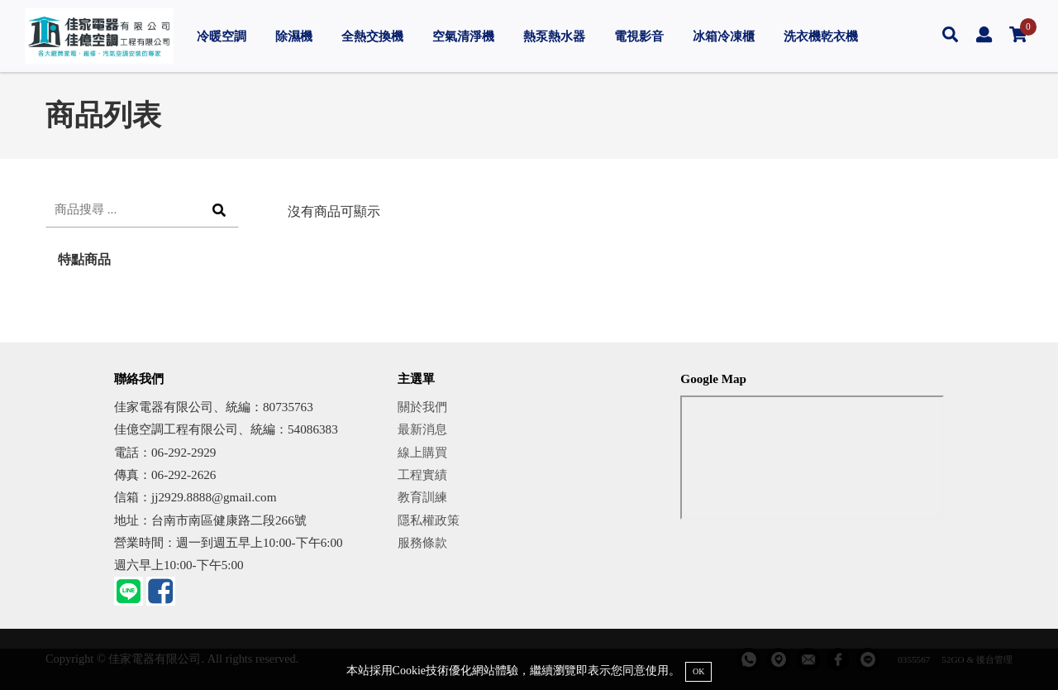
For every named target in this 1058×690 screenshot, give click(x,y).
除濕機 (293, 36)
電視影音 (639, 36)
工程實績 (422, 474)
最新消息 (422, 429)
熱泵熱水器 (554, 36)
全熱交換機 (372, 36)
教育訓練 (422, 497)
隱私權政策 (429, 520)
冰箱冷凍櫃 (724, 36)
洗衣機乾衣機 (821, 36)
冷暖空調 (221, 36)
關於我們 (422, 407)
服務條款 (422, 542)
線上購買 (422, 452)
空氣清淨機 (463, 36)
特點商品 (84, 259)
